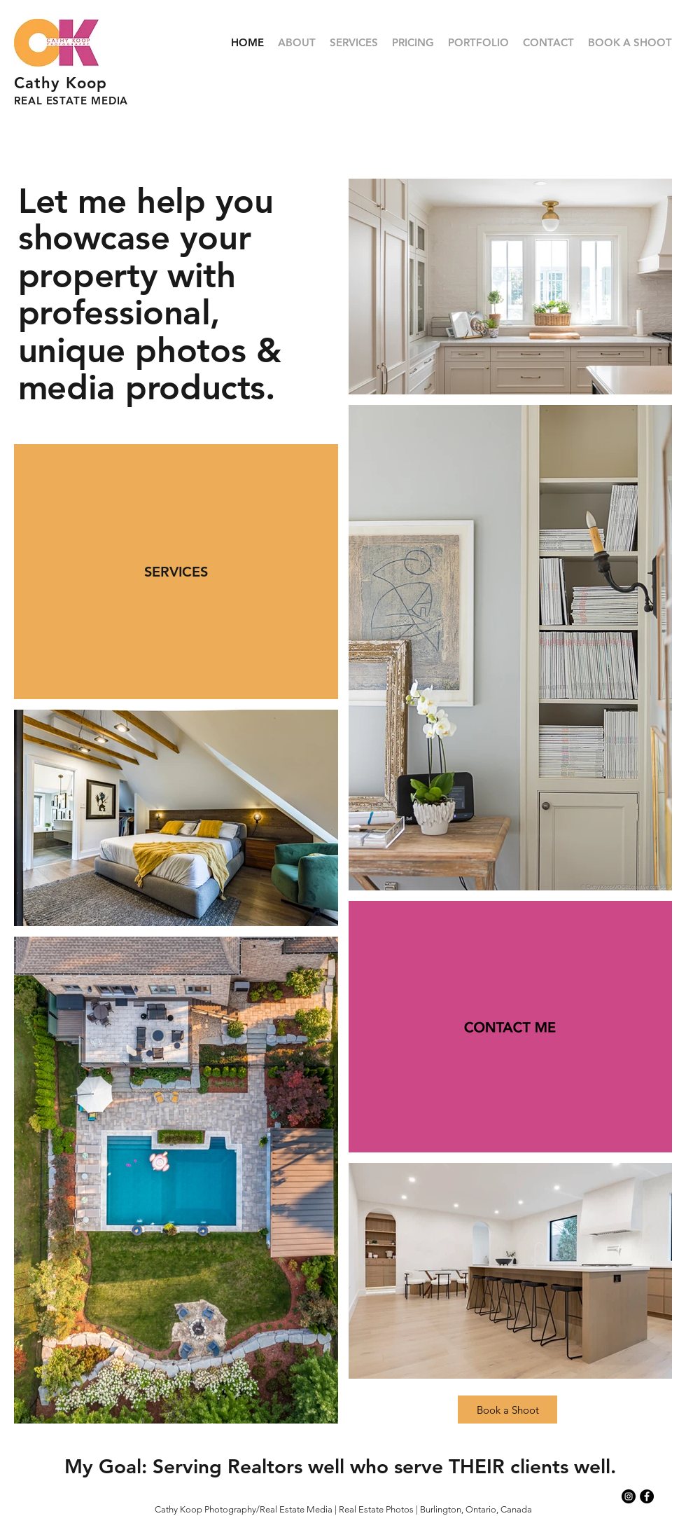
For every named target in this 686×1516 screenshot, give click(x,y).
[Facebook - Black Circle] (647, 1496)
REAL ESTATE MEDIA (71, 100)
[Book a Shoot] (507, 1410)
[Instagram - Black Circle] (629, 1496)
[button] (478, 43)
